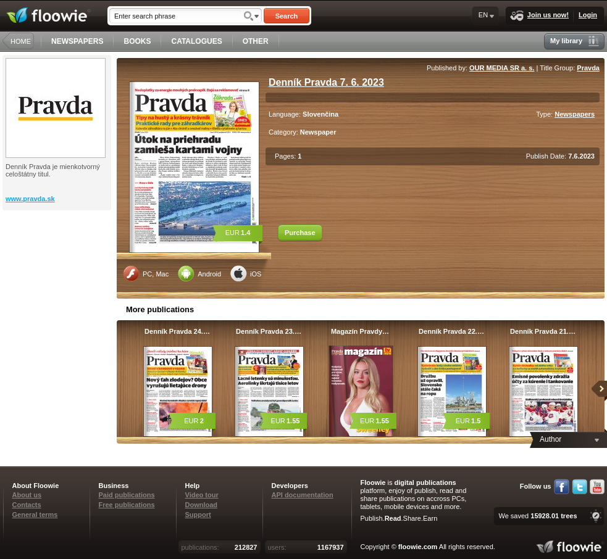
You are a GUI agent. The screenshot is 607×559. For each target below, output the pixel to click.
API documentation (302, 495)
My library (574, 41)
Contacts (26, 504)
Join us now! (539, 15)
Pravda (588, 68)
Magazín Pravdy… (360, 331)
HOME (20, 41)
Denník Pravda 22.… (451, 331)
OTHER (256, 41)
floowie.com (418, 546)
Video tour (202, 495)
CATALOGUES (196, 41)
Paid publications (127, 495)
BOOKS (137, 41)
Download (201, 504)
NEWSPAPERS (77, 41)
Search (286, 16)
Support (198, 514)
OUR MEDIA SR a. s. (501, 68)
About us (27, 495)
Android (199, 273)
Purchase (300, 232)
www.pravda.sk (30, 198)
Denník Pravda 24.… (177, 331)
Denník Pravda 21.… (543, 331)
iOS (245, 273)
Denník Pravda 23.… (268, 331)
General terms (35, 514)
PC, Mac (146, 273)
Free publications (127, 504)
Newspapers (575, 114)
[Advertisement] (58, 259)
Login (588, 15)
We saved (537, 516)
